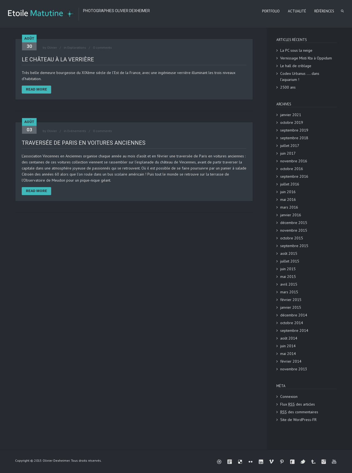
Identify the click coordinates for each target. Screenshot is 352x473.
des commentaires (299, 411)
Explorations (76, 47)
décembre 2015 (293, 222)
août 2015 (288, 253)
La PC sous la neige (296, 50)
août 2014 (288, 338)
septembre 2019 (294, 130)
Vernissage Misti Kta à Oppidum (306, 58)
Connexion (289, 396)
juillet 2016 (289, 184)
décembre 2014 (293, 315)
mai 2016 (288, 199)
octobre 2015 (291, 238)
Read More (36, 89)
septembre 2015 (294, 245)
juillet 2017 (289, 145)
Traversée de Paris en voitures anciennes (83, 143)
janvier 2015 (290, 307)
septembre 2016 (294, 176)
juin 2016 (288, 191)
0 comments (102, 47)
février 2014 (290, 361)
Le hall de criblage (295, 65)
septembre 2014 (294, 330)
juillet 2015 (289, 261)
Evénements (76, 131)
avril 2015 (288, 284)
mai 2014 (288, 353)
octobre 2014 (291, 322)
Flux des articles (297, 404)
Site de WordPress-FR (298, 419)
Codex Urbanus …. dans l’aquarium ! (299, 76)
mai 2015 (288, 276)
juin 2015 (288, 268)
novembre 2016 (293, 160)
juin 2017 (288, 153)
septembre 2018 (294, 137)
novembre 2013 (293, 369)
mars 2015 (289, 291)
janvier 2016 (290, 214)
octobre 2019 (291, 122)
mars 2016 (289, 207)
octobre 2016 (291, 168)
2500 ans (288, 87)
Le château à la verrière (58, 59)
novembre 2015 (293, 230)
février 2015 (290, 299)
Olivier (52, 47)
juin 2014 (288, 345)
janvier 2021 (290, 114)
